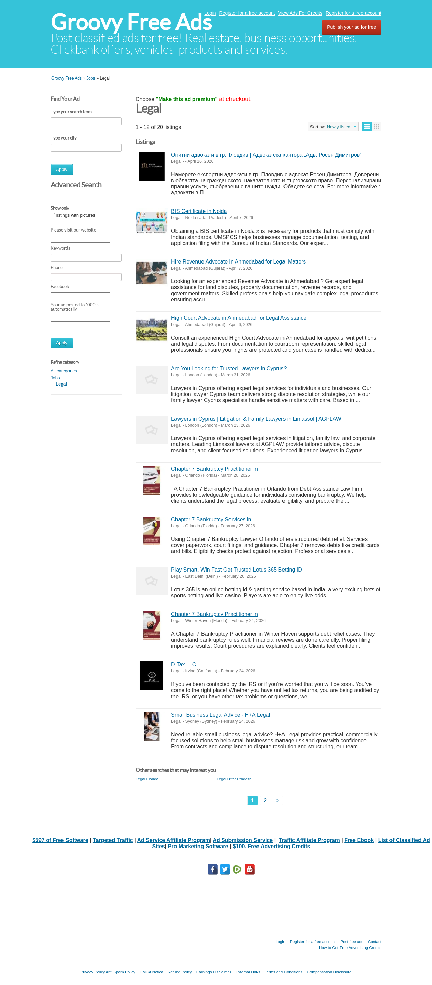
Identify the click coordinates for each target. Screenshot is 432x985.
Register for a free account (247, 13)
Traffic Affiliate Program (309, 840)
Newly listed (338, 126)
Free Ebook (359, 840)
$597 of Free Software (60, 840)
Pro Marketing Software (198, 846)
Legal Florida (147, 779)
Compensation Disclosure (329, 971)
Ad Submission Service (243, 840)
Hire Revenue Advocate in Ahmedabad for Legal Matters (238, 262)
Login (210, 13)
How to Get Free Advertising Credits (350, 947)
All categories (64, 370)
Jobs (55, 377)
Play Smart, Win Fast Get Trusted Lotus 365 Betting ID (236, 570)
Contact (374, 941)
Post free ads (351, 941)
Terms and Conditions (283, 971)
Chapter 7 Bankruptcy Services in (211, 519)
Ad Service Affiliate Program (173, 840)
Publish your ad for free (351, 27)
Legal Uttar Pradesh (234, 779)
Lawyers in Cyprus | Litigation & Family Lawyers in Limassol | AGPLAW (256, 419)
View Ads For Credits (300, 13)
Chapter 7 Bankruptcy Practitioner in (214, 469)
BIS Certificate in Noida (199, 211)
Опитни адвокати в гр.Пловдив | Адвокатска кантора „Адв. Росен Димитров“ (266, 155)
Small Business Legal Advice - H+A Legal (220, 715)
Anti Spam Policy (120, 971)
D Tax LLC (183, 664)
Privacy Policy (92, 971)
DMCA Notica (151, 971)
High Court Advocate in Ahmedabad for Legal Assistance (238, 318)
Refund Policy (180, 971)
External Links (248, 971)
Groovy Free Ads (131, 22)
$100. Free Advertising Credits (271, 846)
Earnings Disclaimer (213, 971)
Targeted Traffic (113, 840)
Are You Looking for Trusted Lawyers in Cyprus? (229, 368)
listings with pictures (76, 215)
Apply (62, 169)
